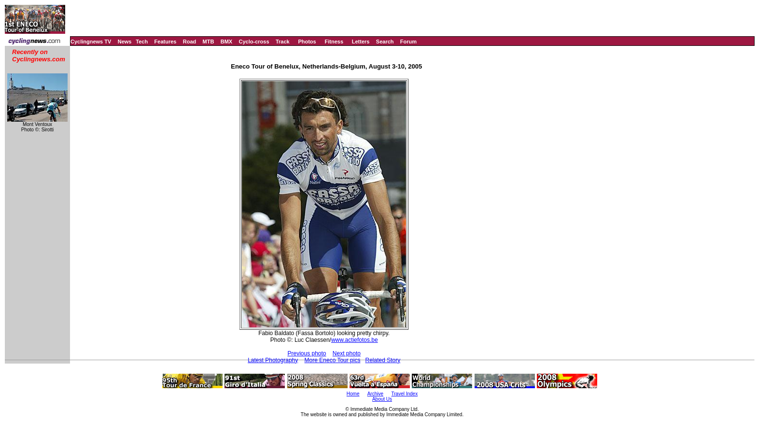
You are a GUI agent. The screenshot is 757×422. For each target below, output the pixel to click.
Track (283, 41)
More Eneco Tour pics (333, 360)
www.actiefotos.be (354, 340)
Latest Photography (273, 360)
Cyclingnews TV (90, 41)
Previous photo (306, 353)
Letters (361, 41)
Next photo (347, 353)
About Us (382, 399)
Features (165, 41)
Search (385, 41)
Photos (307, 41)
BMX (226, 41)
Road (189, 41)
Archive (375, 393)
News (125, 41)
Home (353, 393)
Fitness (333, 41)
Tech (142, 41)
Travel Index (405, 393)
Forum (408, 41)
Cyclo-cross (254, 41)
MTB (208, 41)
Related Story (382, 360)
